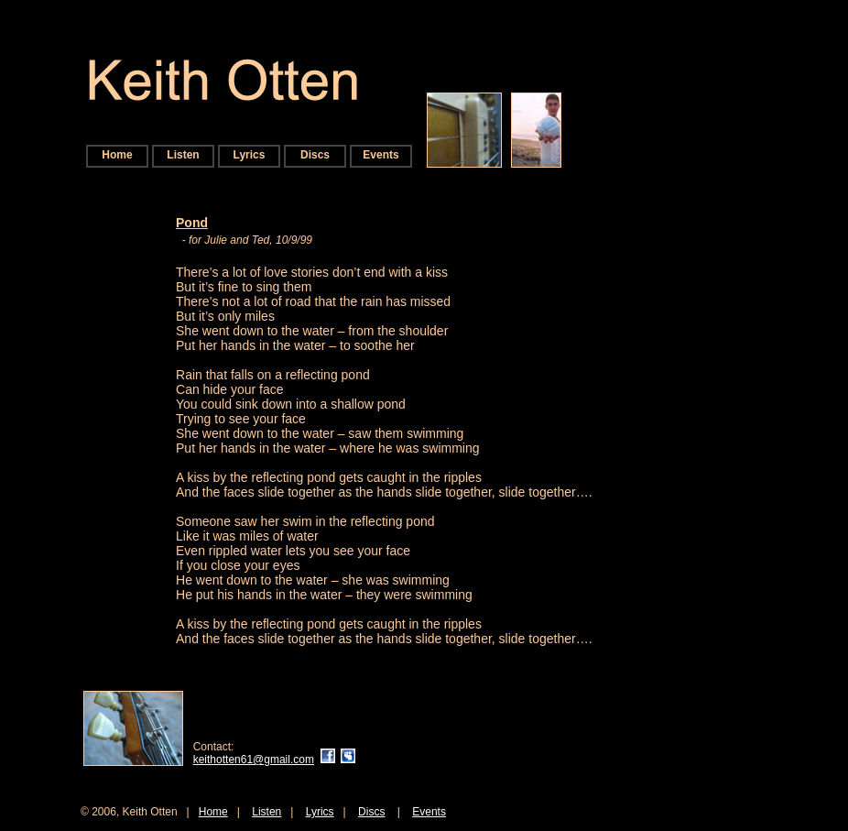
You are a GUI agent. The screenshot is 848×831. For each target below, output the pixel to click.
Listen (183, 154)
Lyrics (250, 154)
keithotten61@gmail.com (253, 759)
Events (380, 154)
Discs (315, 154)
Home (117, 154)
